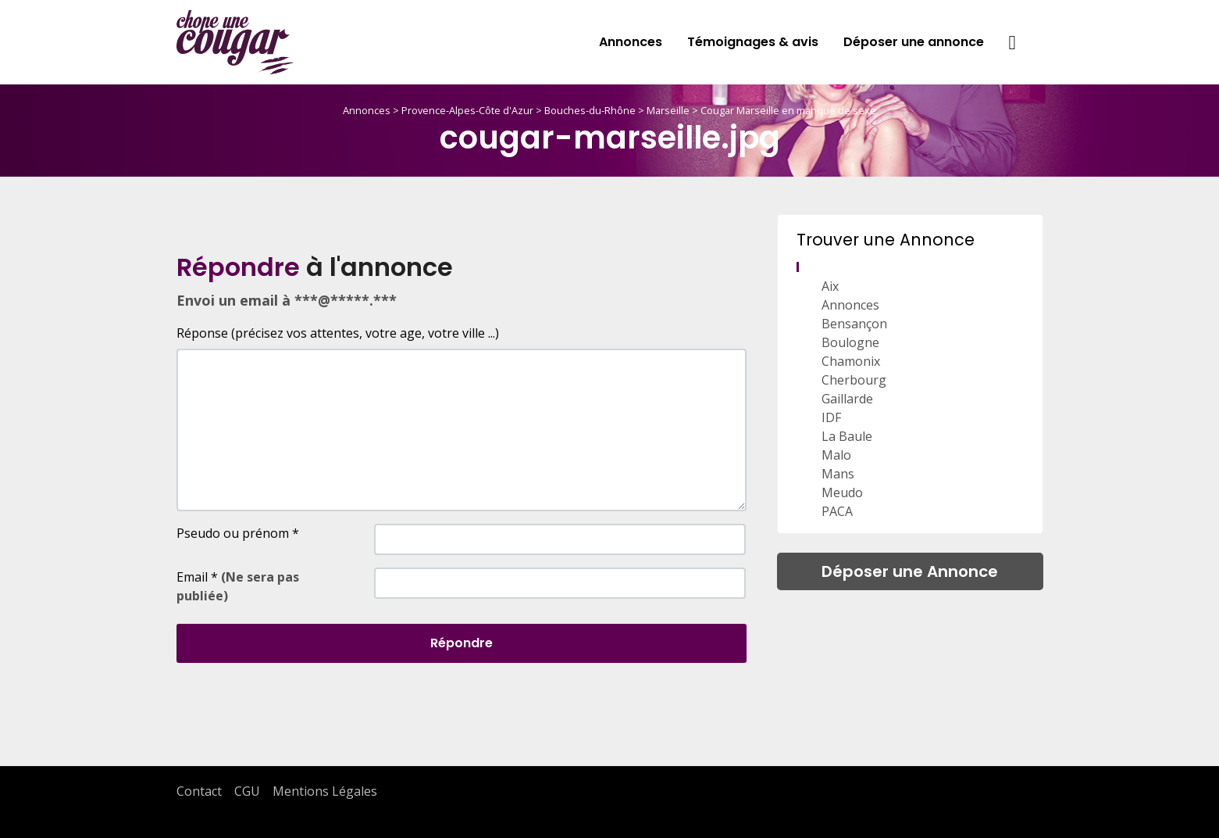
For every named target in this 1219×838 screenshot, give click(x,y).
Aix (830, 286)
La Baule (847, 436)
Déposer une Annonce (910, 571)
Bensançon (854, 323)
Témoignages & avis (752, 42)
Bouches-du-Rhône (590, 110)
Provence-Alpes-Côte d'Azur (467, 110)
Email (237, 586)
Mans (838, 473)
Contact (199, 791)
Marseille (668, 110)
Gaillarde (847, 398)
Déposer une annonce (913, 42)
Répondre (461, 643)
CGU (247, 791)
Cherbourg (854, 380)
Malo (836, 455)
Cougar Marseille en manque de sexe (788, 110)
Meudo (842, 492)
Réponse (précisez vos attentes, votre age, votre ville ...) (337, 333)
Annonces (630, 42)
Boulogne (850, 342)
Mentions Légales (325, 791)
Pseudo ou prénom (237, 533)
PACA (837, 511)
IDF (831, 417)
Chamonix (851, 361)
